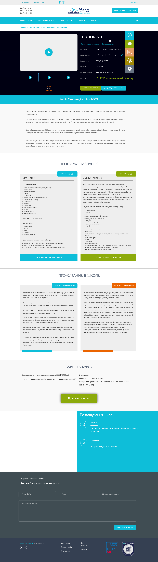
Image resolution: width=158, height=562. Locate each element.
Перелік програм (49, 88)
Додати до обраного (116, 87)
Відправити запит (79, 398)
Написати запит (92, 87)
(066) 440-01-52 (26, 13)
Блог (43, 2)
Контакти (36, 2)
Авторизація (134, 2)
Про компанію (24, 2)
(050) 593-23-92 (26, 8)
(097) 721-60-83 (26, 10)
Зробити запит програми (49, 257)
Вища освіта (65, 20)
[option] (48, 52)
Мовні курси (26, 20)
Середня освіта (46, 20)
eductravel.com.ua (26, 543)
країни (81, 20)
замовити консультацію (125, 10)
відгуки (94, 20)
